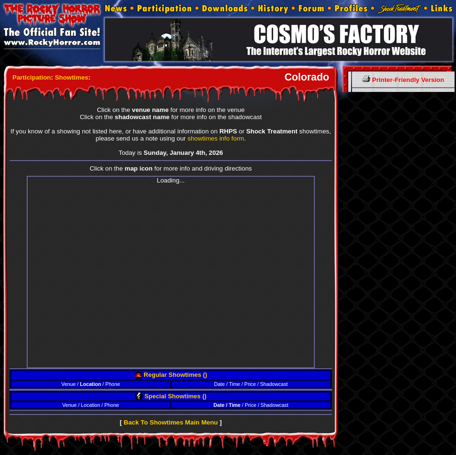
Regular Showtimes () (171, 374)
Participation (31, 77)
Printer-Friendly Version (403, 79)
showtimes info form (215, 138)
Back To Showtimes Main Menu (171, 422)
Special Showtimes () (171, 396)
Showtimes (71, 77)
